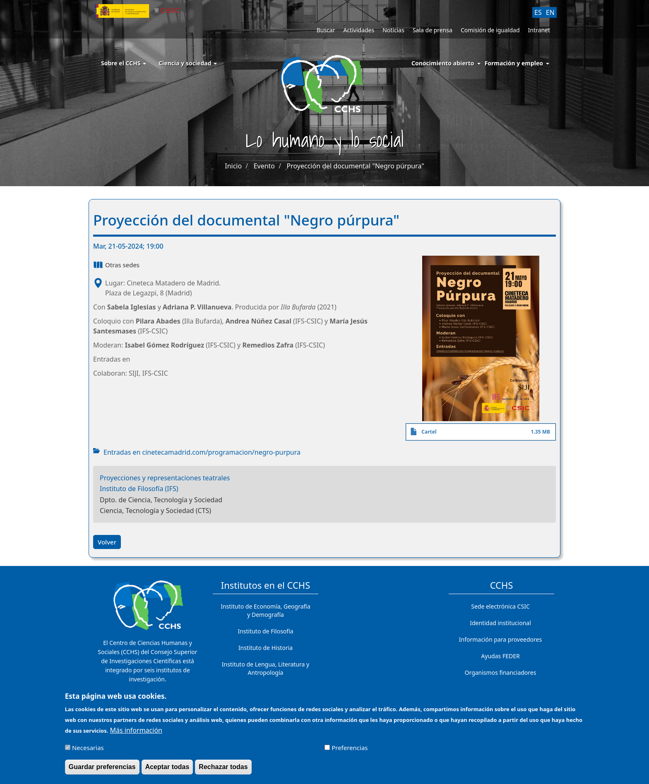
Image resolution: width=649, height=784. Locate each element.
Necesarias (88, 750)
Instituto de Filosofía (265, 631)
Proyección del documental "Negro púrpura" (355, 165)
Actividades (358, 30)
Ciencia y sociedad (188, 63)
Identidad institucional (500, 623)
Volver (107, 542)
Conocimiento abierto (442, 63)
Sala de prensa (432, 30)
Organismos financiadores (500, 672)
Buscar (326, 30)
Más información (136, 732)
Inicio (233, 165)
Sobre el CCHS (123, 63)
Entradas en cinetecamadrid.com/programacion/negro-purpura (201, 452)
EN (550, 12)
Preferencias (350, 750)
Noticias (393, 30)
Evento (264, 165)
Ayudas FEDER (500, 656)
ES (538, 12)
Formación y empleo (514, 63)
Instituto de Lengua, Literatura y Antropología (265, 668)
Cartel (428, 431)
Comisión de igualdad (490, 30)
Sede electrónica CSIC (500, 606)
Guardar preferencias (102, 769)
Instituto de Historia (265, 648)
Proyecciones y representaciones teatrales (165, 477)
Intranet (539, 30)
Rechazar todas (223, 769)
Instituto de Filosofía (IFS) (139, 488)
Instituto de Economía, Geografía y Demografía (265, 610)
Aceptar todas (167, 769)
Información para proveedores (500, 639)
